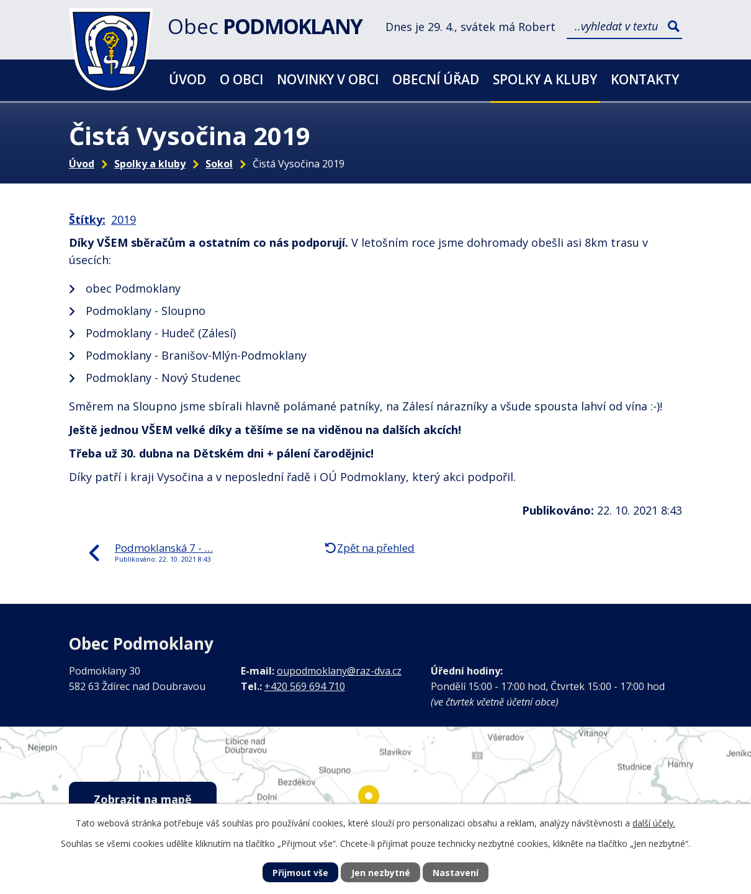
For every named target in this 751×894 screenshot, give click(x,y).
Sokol (219, 163)
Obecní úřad (435, 79)
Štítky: (87, 219)
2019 (123, 219)
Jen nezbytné (380, 873)
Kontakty (645, 79)
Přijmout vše (300, 873)
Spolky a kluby (545, 79)
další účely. (653, 823)
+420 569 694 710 (304, 686)
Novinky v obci (328, 79)
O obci (241, 79)
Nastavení (456, 873)
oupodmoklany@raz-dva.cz (339, 671)
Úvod (187, 79)
